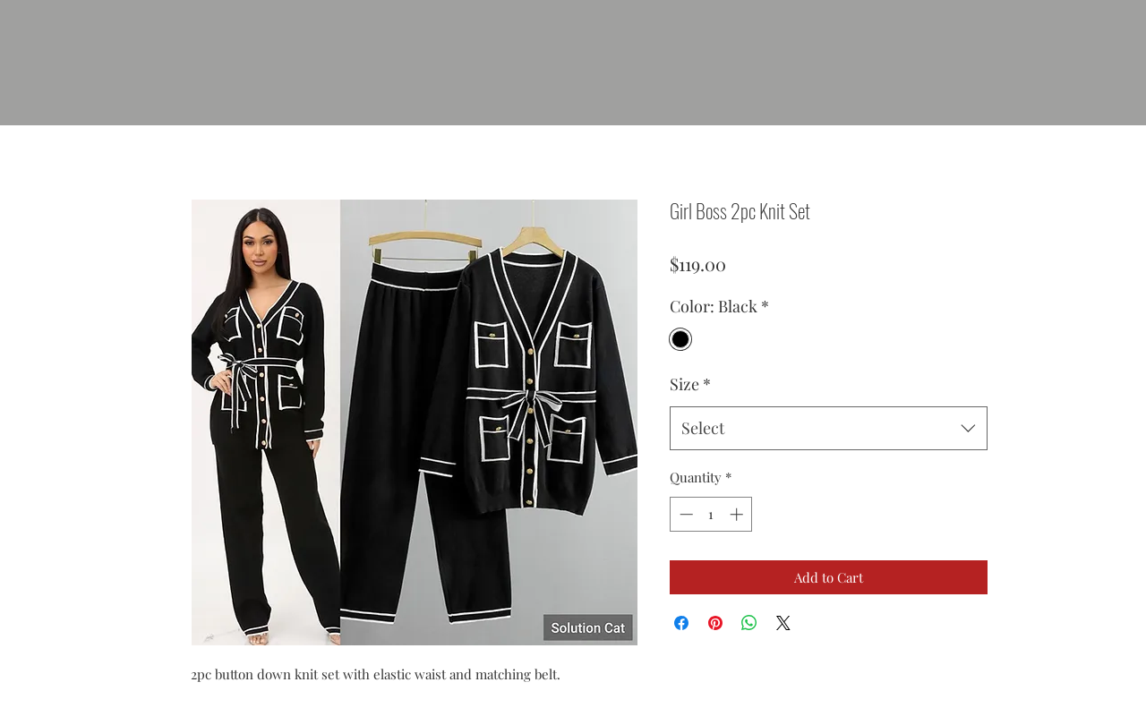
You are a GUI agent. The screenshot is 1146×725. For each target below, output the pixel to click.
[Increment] (738, 514)
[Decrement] (684, 514)
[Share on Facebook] (681, 623)
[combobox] (829, 428)
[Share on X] (783, 623)
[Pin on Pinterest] (715, 623)
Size (690, 384)
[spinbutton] (711, 514)
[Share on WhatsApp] (749, 623)
